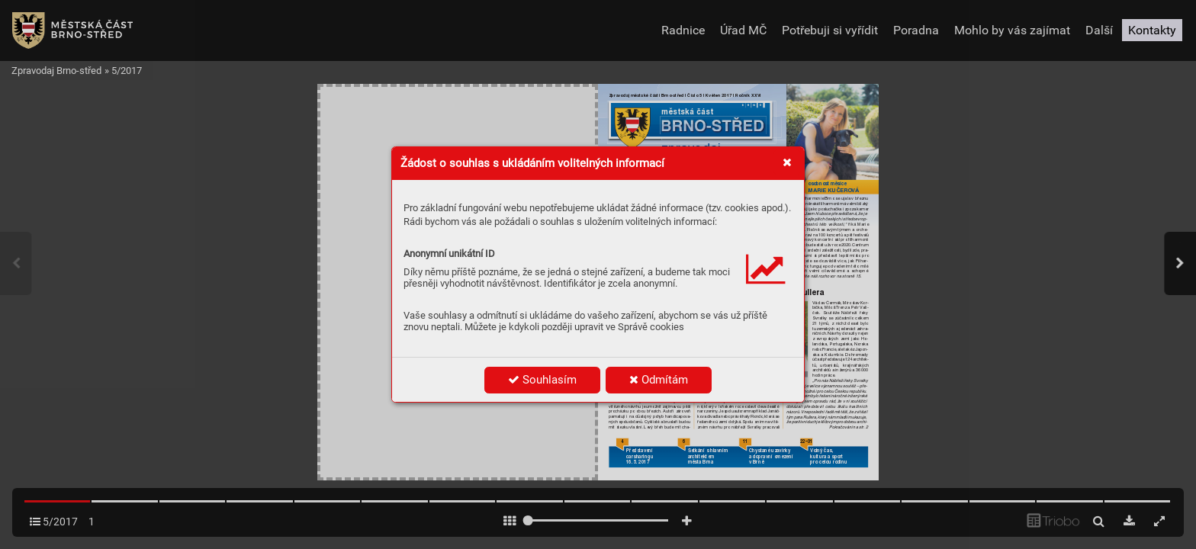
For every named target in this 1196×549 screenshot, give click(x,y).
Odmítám (658, 380)
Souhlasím (542, 380)
